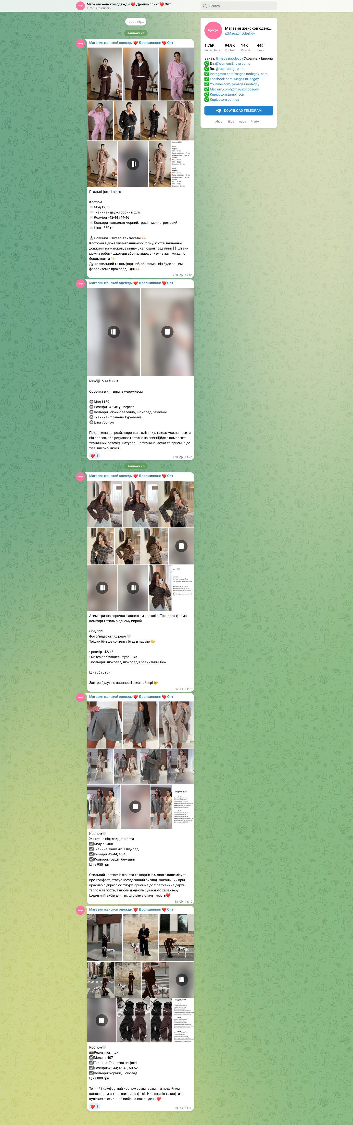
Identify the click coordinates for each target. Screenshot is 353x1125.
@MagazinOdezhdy (240, 33)
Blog (231, 121)
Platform (257, 121)
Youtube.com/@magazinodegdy (234, 84)
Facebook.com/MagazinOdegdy (234, 79)
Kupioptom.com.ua (224, 99)
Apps (242, 121)
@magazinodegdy (229, 58)
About (219, 121)
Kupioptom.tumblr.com (227, 94)
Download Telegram (239, 111)
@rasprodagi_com (229, 69)
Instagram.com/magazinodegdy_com (238, 74)
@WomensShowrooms (232, 63)
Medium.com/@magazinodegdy (234, 89)
